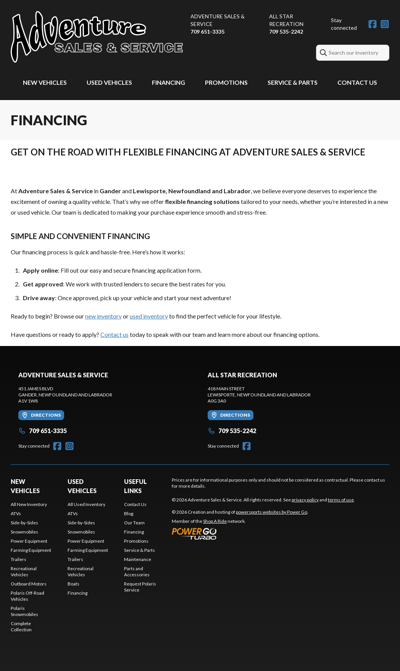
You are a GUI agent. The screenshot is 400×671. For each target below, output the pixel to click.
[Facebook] (372, 24)
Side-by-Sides (24, 522)
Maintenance (137, 559)
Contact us (114, 334)
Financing (168, 82)
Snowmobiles (24, 532)
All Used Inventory (86, 504)
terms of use (341, 500)
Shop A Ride (215, 521)
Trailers (18, 559)
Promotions (226, 82)
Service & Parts (293, 82)
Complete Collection (21, 626)
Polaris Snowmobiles (24, 611)
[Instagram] (384, 24)
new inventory (103, 316)
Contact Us (357, 82)
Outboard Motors (29, 584)
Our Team (134, 522)
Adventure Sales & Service (217, 20)
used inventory (149, 316)
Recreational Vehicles (24, 571)
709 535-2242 (286, 31)
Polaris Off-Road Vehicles (27, 596)
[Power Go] (240, 533)
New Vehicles (45, 82)
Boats (73, 584)
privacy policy (305, 500)
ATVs (16, 513)
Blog (128, 513)
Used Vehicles (109, 82)
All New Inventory (29, 504)
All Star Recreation (286, 20)
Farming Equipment (31, 550)
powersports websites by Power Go (271, 512)
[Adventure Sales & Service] (97, 37)
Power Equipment (29, 541)
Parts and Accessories (137, 571)
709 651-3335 (207, 31)
